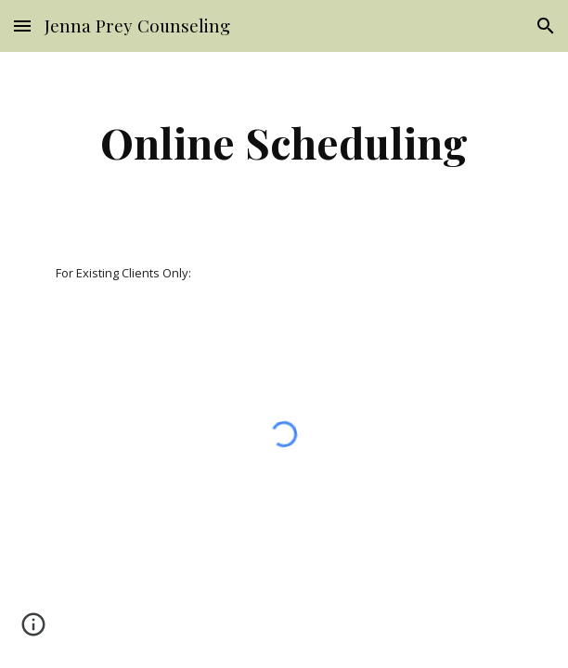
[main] (283, 142)
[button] (22, 25)
